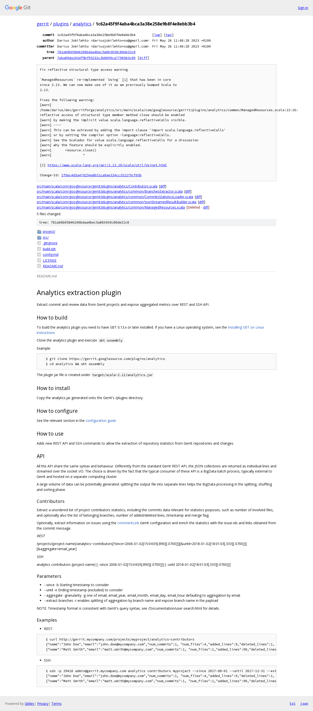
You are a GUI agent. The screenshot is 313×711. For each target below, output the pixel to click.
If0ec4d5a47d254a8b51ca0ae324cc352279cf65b (101, 175)
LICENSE (49, 260)
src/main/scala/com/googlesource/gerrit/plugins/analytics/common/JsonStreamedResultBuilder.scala (116, 202)
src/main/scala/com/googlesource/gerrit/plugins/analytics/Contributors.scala (97, 186)
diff (143, 58)
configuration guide (101, 420)
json (304, 703)
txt (292, 703)
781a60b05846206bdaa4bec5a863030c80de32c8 (96, 52)
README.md (53, 266)
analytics (82, 24)
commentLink (128, 523)
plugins (61, 24)
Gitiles (29, 703)
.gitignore (50, 243)
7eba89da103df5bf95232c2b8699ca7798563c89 (96, 58)
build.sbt (49, 249)
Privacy (42, 703)
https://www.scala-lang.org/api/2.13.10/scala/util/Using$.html (107, 165)
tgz (169, 35)
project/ (49, 231)
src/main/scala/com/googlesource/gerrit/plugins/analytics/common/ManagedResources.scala (111, 207)
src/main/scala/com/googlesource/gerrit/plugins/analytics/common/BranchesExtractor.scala (110, 191)
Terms (56, 703)
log (157, 35)
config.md (50, 254)
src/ (46, 237)
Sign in (303, 7)
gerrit (43, 24)
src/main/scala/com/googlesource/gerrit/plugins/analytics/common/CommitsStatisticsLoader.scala (115, 196)
